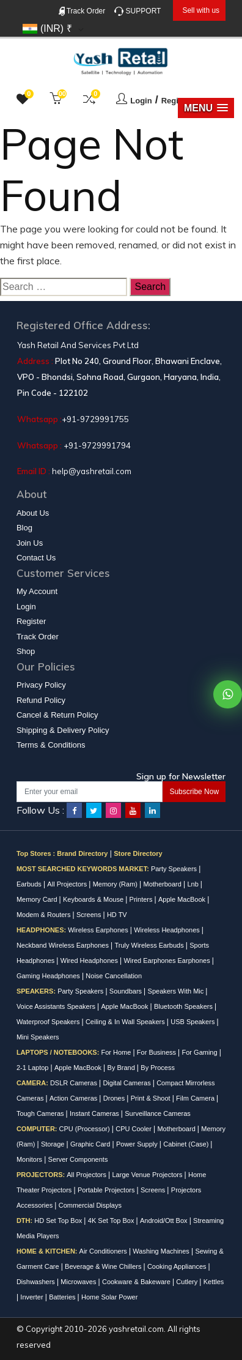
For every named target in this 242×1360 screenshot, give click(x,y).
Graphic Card (91, 1144)
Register (177, 100)
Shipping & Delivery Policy (62, 730)
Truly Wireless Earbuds (149, 945)
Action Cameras (74, 1098)
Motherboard (163, 884)
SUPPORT (137, 11)
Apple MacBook (182, 899)
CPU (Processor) (85, 1128)
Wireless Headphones (168, 930)
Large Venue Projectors (148, 1174)
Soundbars (126, 991)
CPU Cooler (134, 1128)
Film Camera (196, 1098)
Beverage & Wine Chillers (104, 1266)
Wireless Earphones (99, 930)
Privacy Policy (41, 684)
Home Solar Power (109, 1297)
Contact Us (36, 557)
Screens (89, 914)
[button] (206, 108)
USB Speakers (193, 1021)
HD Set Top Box (59, 1220)
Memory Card (37, 899)
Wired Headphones (90, 960)
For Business (157, 1052)
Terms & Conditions (51, 744)
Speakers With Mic (177, 991)
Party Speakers (175, 868)
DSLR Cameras (74, 1083)
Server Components (78, 1159)
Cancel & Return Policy (57, 714)
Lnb (193, 884)
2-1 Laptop (33, 1067)
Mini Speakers (37, 1037)
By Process (158, 1067)
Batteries (63, 1297)
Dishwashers (36, 1281)
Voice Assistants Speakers (56, 1006)
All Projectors (68, 884)
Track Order (82, 11)
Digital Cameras (127, 1083)
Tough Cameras (41, 1113)
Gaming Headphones (49, 975)
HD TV (117, 914)
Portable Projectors (107, 1190)
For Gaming (200, 1052)
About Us (32, 513)
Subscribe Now (194, 791)
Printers (142, 899)
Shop (25, 651)
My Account (36, 591)
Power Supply (138, 1144)
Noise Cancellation (114, 975)
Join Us (29, 543)
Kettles (214, 1281)
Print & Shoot (151, 1098)
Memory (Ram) (116, 884)
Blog (24, 527)
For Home (117, 1052)
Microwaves (79, 1281)
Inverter (32, 1297)
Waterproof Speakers (49, 1021)
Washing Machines (162, 1251)
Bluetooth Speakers (184, 1006)
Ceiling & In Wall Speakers (126, 1021)
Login (141, 100)
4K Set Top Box (112, 1220)
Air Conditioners (104, 1251)
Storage (54, 1144)
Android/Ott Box (164, 1220)
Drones (115, 1098)
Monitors (30, 1159)
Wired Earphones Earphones (167, 960)
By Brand (122, 1067)
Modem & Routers (44, 914)
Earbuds (29, 884)
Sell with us (200, 10)
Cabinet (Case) (186, 1144)
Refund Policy (40, 700)
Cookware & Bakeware (137, 1281)
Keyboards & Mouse (94, 899)
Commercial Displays (90, 1205)
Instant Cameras (95, 1113)
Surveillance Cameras (158, 1113)
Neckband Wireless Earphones (63, 945)
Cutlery (187, 1281)
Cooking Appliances (177, 1266)
